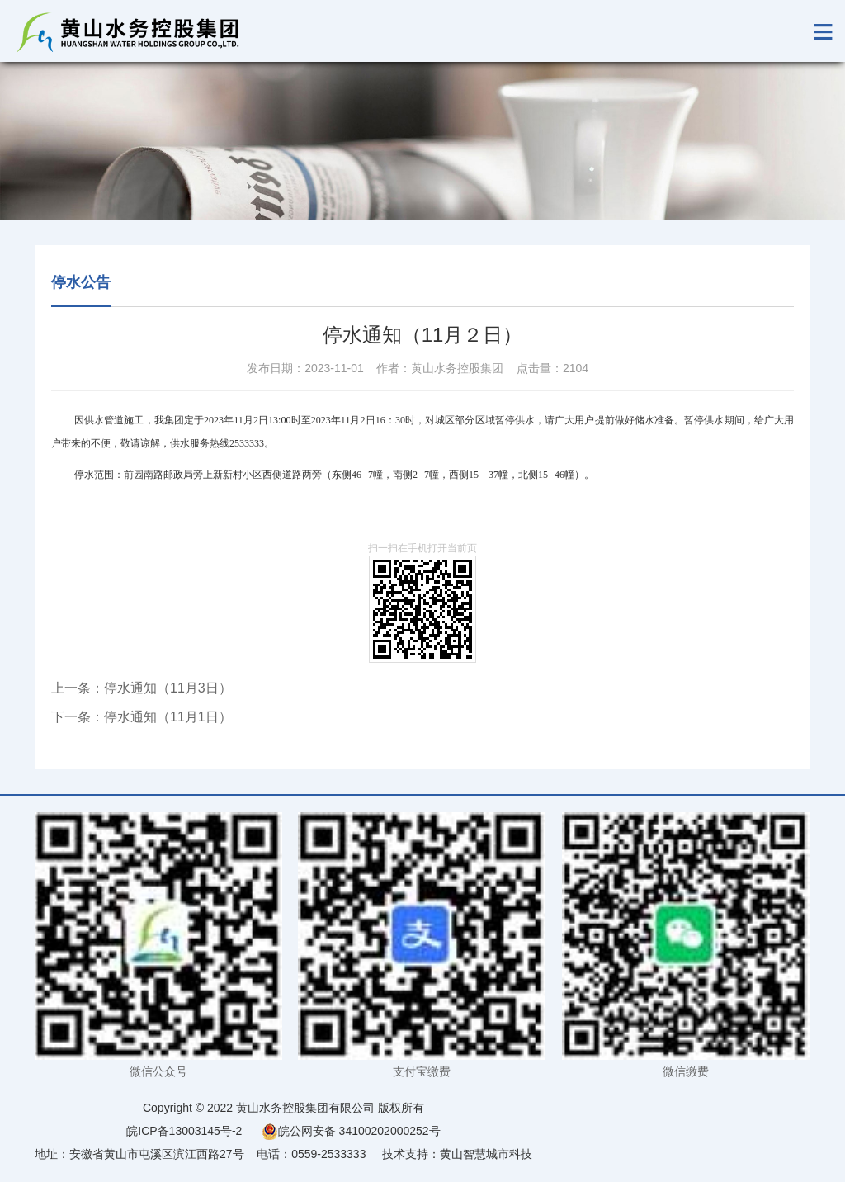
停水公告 (81, 282)
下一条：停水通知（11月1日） (141, 717)
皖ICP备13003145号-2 (184, 1130)
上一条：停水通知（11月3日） (141, 688)
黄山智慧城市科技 (486, 1154)
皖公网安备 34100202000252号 (351, 1130)
